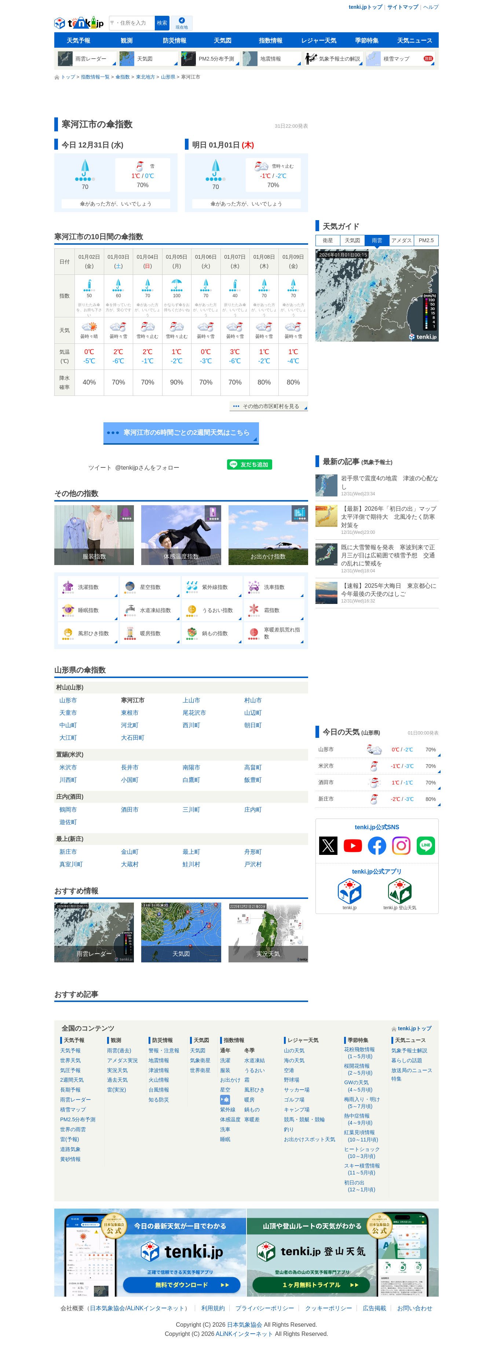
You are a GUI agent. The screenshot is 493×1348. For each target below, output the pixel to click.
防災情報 (174, 40)
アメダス (401, 240)
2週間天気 (72, 1080)
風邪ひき (254, 1090)
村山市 (253, 700)
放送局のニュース (411, 1070)
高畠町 (253, 767)
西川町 (191, 725)
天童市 (68, 713)
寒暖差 (252, 1119)
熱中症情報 (365, 1119)
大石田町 (133, 738)
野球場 (291, 1080)
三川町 (191, 809)
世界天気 (70, 1060)
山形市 (68, 700)
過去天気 (117, 1080)
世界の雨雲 (73, 1129)
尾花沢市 (194, 713)
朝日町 (253, 725)
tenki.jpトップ (365, 7)
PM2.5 (426, 240)
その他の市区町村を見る (271, 406)
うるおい (254, 1070)
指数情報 (270, 40)
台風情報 (159, 1090)
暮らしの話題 (406, 1060)
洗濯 (225, 1060)
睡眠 (225, 1139)
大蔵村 (130, 864)
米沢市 (68, 767)
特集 (396, 1079)
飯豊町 (253, 780)
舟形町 (253, 852)
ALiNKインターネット (156, 1308)
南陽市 (191, 767)
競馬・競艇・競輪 (304, 1119)
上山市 (191, 700)
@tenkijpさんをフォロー (147, 467)
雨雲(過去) (119, 1050)
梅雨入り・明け (365, 1103)
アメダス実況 (122, 1060)
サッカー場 (297, 1090)
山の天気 (294, 1050)
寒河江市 (133, 700)
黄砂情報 (70, 1159)
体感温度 (230, 1119)
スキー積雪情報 (365, 1169)
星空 (225, 1090)
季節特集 (367, 40)
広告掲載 (374, 1308)
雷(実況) (116, 1090)
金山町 (130, 852)
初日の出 (365, 1186)
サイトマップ (402, 7)
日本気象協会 (107, 1308)
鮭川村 (191, 864)
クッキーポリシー (328, 1308)
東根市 (130, 713)
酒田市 (130, 809)
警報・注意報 (164, 1050)
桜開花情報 (365, 1069)
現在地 (182, 27)
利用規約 (213, 1308)
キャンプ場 (297, 1109)
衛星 (328, 240)
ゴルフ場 (294, 1100)
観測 (126, 40)
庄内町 (253, 809)
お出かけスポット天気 (309, 1139)
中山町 (68, 725)
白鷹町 (191, 780)
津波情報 (159, 1070)
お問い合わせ (414, 1308)
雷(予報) (69, 1139)
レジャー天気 (318, 40)
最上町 (191, 852)
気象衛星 (200, 1060)
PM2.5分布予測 (77, 1119)
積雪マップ (73, 1109)
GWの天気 (365, 1086)
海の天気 (294, 1060)
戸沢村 (253, 864)
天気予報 (78, 40)
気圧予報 (70, 1070)
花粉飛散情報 (365, 1053)
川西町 (68, 780)
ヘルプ (431, 7)
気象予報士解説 (409, 1050)
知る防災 (159, 1100)
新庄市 (68, 852)
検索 (162, 23)
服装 (225, 1070)
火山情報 (159, 1080)
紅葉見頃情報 (365, 1136)
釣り (289, 1129)
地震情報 (159, 1060)
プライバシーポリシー (264, 1308)
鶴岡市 (68, 809)
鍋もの (252, 1109)
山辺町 (253, 713)
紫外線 (227, 1109)
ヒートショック (365, 1153)
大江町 (68, 738)
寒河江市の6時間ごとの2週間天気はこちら (187, 432)
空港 (289, 1070)
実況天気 (117, 1070)
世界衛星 (200, 1070)
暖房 (249, 1100)
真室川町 (71, 864)
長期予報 (70, 1090)
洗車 (225, 1129)
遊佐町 (68, 822)
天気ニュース (414, 40)
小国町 (130, 780)
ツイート (100, 467)
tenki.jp (79, 25)
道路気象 (70, 1149)
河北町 (130, 725)
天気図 (222, 40)
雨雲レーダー (75, 1100)
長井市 (130, 767)
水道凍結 (254, 1060)
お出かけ (230, 1080)
